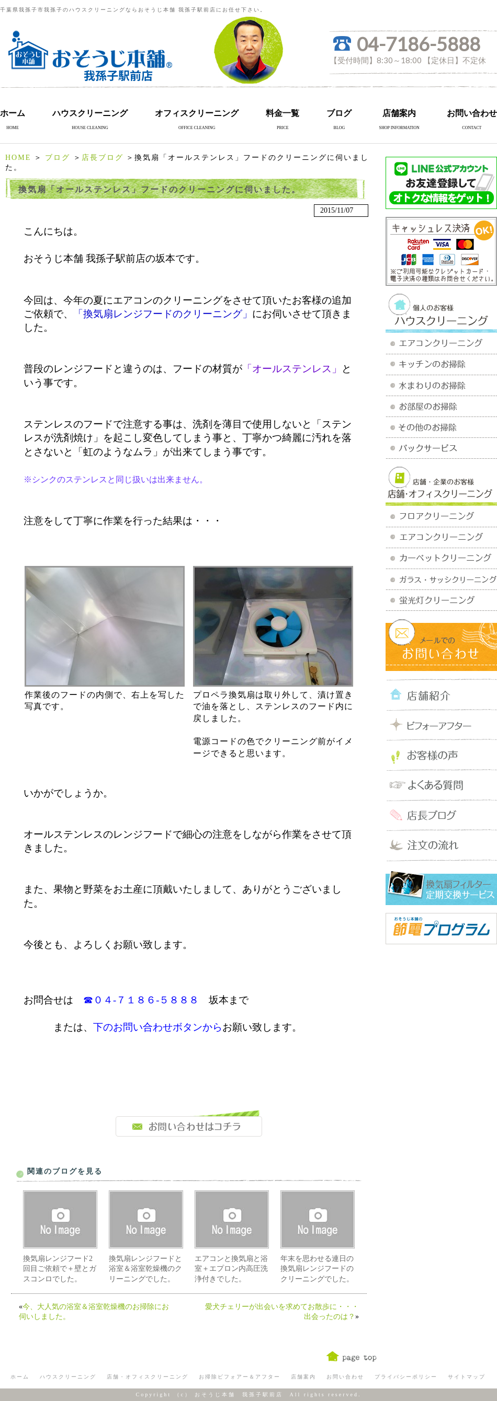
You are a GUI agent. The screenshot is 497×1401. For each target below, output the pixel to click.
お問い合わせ (472, 113)
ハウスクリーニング (90, 113)
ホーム (12, 113)
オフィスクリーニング (197, 113)
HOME (18, 157)
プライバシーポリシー (406, 1377)
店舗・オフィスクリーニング (147, 1377)
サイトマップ (466, 1377)
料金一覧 (282, 113)
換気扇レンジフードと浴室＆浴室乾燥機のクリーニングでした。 (145, 1269)
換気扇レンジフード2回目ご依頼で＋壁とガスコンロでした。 (59, 1269)
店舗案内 (399, 113)
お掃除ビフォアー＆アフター (239, 1377)
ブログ (339, 113)
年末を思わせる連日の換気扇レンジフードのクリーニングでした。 (317, 1269)
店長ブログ (102, 157)
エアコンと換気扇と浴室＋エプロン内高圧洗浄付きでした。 (231, 1269)
